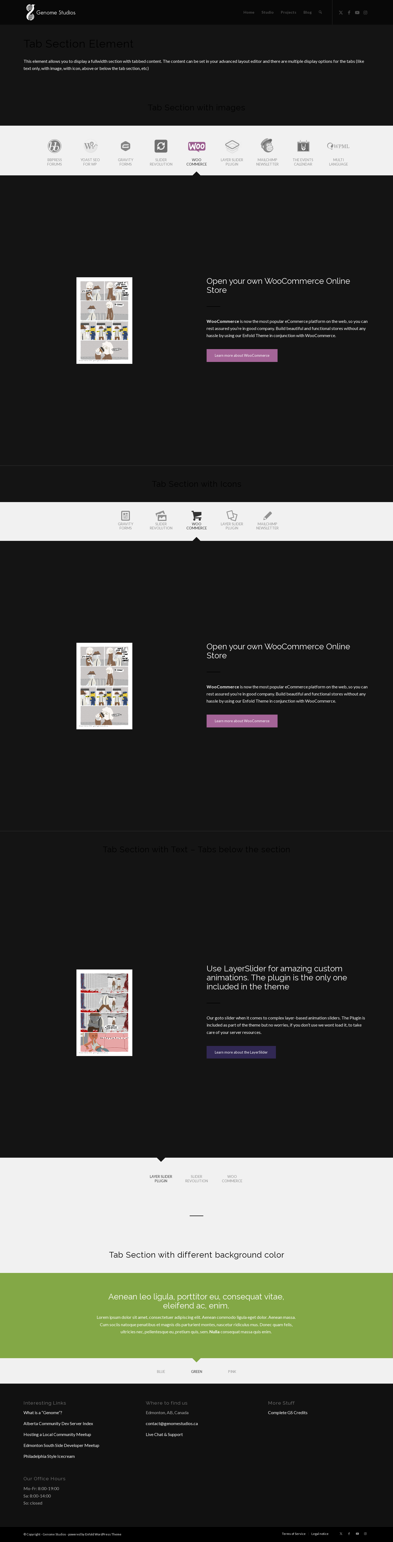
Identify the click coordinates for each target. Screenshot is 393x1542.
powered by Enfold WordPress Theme (94, 1534)
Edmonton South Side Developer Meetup (61, 1445)
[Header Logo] (50, 12)
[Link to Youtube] (357, 12)
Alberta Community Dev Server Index (58, 1423)
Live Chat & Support (164, 1434)
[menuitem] (249, 12)
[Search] (320, 12)
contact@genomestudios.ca (172, 1423)
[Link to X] (341, 12)
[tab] (54, 152)
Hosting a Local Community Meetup (57, 1434)
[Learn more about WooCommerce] (242, 355)
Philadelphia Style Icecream (49, 1456)
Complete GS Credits (288, 1412)
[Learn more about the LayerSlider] (241, 1052)
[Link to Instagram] (365, 12)
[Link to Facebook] (349, 12)
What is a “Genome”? (42, 1412)
